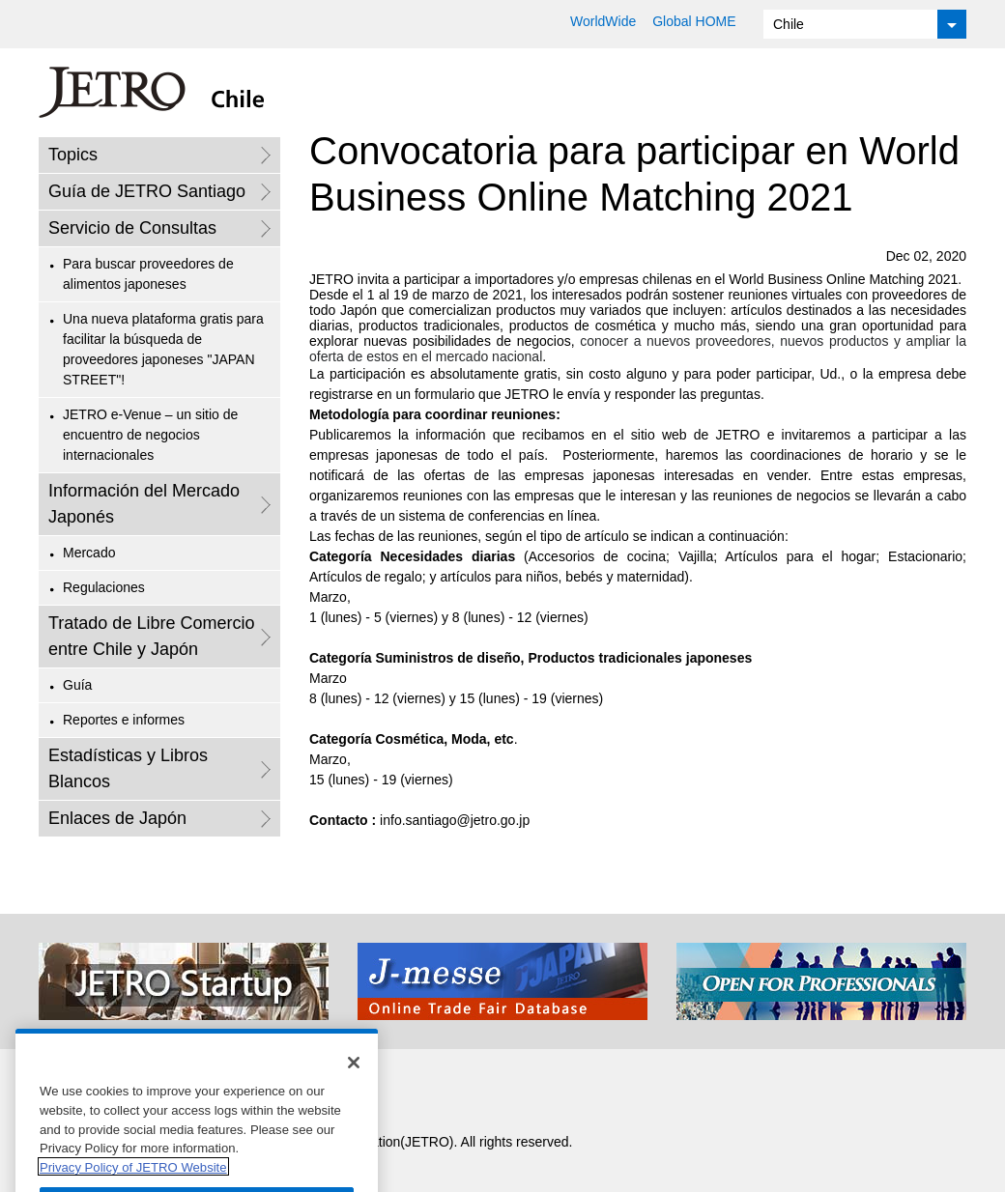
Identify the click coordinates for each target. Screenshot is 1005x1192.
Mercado (89, 552)
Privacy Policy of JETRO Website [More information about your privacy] (133, 1184)
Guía (77, 685)
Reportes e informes (124, 719)
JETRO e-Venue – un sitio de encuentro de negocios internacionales (150, 435)
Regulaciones (104, 587)
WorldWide (603, 21)
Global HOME (693, 21)
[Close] (353, 1079)
